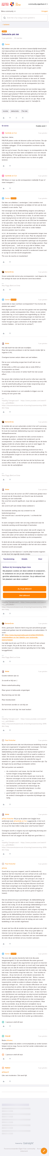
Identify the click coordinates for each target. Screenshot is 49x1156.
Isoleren (6, 25)
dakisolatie (15, 111)
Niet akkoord (24, 595)
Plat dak (24, 111)
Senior (7, 44)
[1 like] (12, 1022)
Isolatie (5, 111)
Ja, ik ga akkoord (24, 589)
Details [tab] (24, 559)
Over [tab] (40, 559)
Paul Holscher (10, 740)
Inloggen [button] (44, 11)
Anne (7, 343)
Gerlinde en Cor (11, 133)
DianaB (7, 1036)
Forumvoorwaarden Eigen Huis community (19, 1149)
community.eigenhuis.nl (38, 4)
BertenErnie (9, 272)
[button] (44, 1151)
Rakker (7, 1068)
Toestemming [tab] (8, 559)
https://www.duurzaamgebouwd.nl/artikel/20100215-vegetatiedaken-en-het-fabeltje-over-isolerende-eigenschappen (23, 637)
